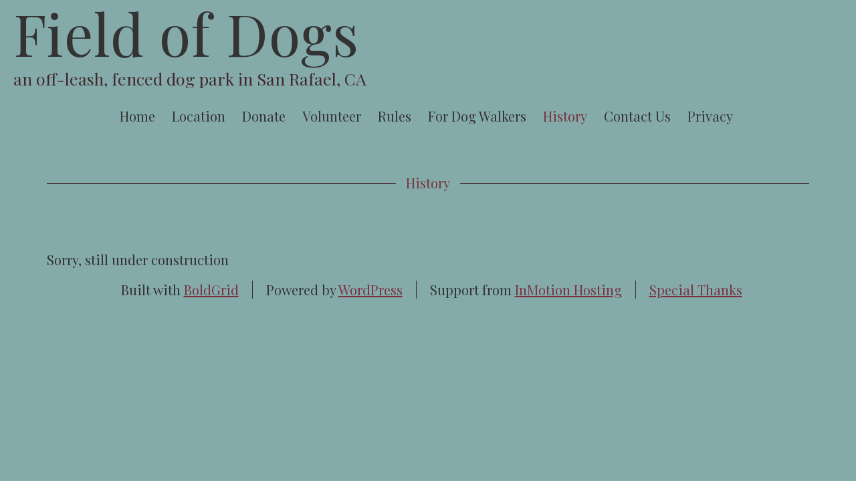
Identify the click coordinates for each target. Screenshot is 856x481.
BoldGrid (211, 290)
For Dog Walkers (477, 116)
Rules (394, 116)
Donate (264, 116)
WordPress (370, 290)
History (565, 116)
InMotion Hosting (568, 290)
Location (198, 116)
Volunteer (331, 116)
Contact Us (637, 116)
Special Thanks (695, 290)
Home (137, 116)
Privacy (710, 116)
